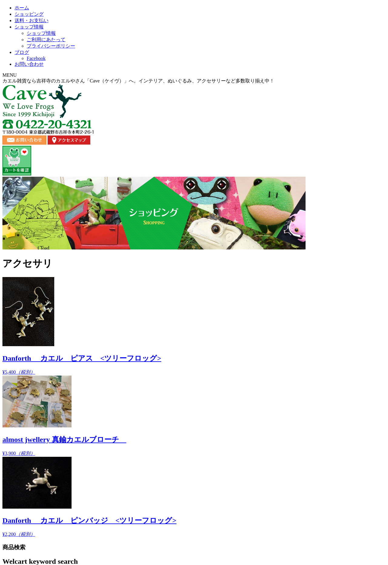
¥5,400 (156, 234)
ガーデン (53, 322)
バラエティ (55, 384)
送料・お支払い (169, 62)
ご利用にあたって (244, 518)
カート (320, 518)
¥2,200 (311, 226)
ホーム (67, 62)
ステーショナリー (61, 348)
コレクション (57, 340)
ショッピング (116, 62)
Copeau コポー (60, 278)
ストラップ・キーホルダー (69, 358)
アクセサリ (55, 296)
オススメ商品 (57, 269)
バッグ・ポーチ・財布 (65, 375)
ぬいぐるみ (55, 287)
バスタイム (55, 366)
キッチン (53, 331)
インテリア (55, 305)
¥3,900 (234, 222)
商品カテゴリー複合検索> (60, 196)
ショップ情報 (222, 62)
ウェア (51, 313)
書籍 (49, 402)
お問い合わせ (321, 62)
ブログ (271, 62)
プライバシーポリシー (287, 518)
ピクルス (53, 393)
